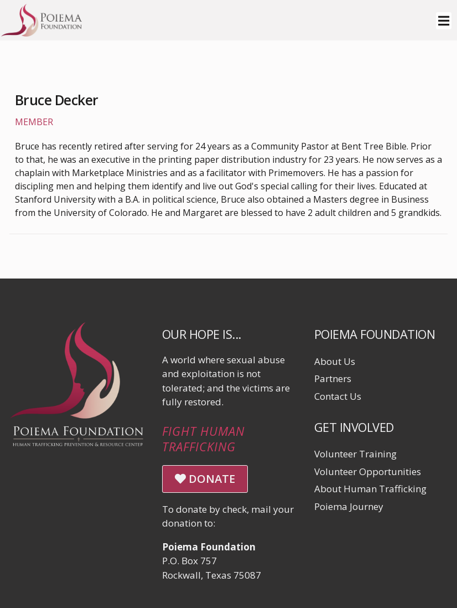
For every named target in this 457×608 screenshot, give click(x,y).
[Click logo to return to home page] (41, 33)
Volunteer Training (355, 453)
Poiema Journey (348, 506)
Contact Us (337, 396)
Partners (332, 378)
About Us (334, 361)
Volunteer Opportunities (367, 471)
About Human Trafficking (370, 488)
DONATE (205, 478)
